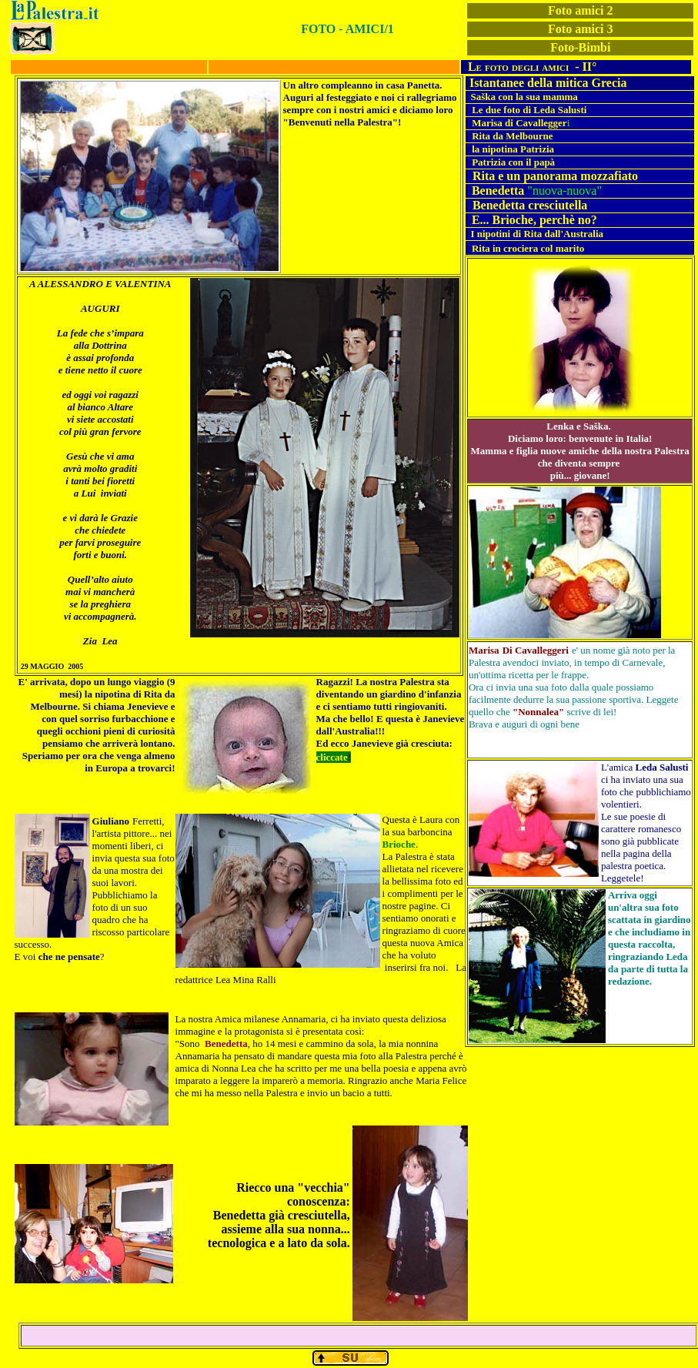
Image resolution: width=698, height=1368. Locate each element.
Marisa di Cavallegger (519, 123)
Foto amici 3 (580, 28)
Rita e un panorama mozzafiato (555, 175)
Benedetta (498, 190)
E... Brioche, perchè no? (534, 219)
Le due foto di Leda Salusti (529, 109)
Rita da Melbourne (512, 136)
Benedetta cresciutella (530, 205)
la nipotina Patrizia (513, 149)
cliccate (332, 757)
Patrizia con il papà (513, 162)
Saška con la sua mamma (523, 96)
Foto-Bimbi (580, 47)
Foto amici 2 (580, 10)
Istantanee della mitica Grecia (548, 82)
